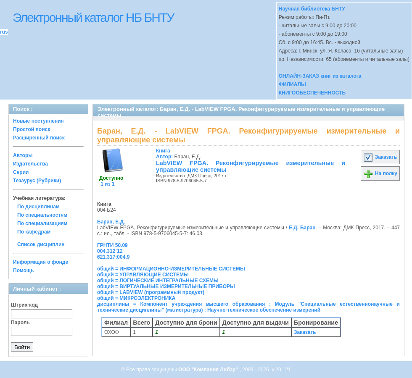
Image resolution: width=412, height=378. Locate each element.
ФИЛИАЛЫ (292, 84)
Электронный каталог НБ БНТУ (93, 17)
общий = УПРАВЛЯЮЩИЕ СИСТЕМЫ (143, 275)
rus (4, 32)
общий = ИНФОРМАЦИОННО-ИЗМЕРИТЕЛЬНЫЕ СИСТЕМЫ (171, 269)
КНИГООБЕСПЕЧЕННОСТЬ (312, 93)
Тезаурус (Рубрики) (37, 181)
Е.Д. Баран (302, 228)
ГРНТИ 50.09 (112, 245)
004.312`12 (110, 251)
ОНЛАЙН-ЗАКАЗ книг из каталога (320, 76)
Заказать (380, 157)
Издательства (30, 164)
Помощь (23, 270)
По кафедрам (33, 232)
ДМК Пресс (199, 175)
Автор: (165, 154)
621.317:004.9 (113, 257)
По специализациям (42, 223)
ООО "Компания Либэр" (208, 370)
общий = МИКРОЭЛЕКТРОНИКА (136, 298)
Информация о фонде (40, 262)
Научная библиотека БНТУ (312, 9)
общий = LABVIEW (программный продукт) (150, 292)
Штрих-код (24, 305)
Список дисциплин (41, 244)
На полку (380, 173)
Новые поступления (38, 121)
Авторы (23, 155)
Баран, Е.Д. (187, 157)
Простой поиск (31, 129)
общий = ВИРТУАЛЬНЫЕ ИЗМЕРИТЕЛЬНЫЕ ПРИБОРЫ (166, 286)
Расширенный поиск (39, 138)
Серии (21, 172)
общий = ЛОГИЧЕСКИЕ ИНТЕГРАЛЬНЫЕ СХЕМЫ (158, 281)
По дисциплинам (38, 207)
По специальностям (42, 215)
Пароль (20, 323)
